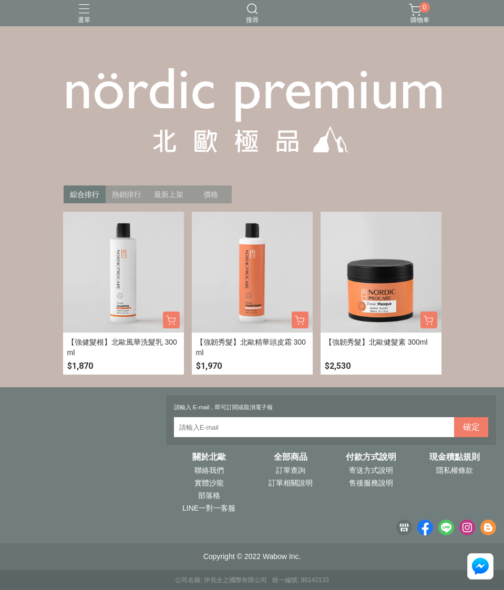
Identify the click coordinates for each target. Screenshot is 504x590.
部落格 (209, 495)
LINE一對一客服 (208, 508)
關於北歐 (209, 457)
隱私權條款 (454, 470)
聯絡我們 (209, 470)
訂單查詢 (290, 470)
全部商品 (290, 457)
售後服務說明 (371, 483)
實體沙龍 (209, 483)
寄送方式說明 (371, 470)
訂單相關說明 (291, 483)
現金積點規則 (454, 457)
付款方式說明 (371, 457)
